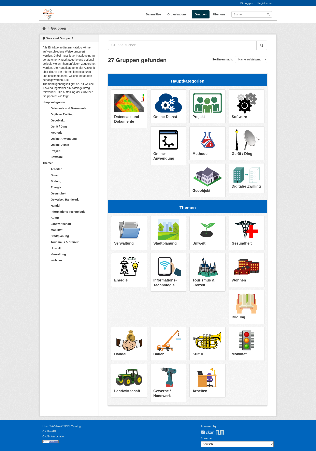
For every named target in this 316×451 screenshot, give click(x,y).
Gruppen (200, 14)
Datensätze (153, 14)
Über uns (219, 14)
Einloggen (246, 3)
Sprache (206, 438)
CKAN (207, 432)
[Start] (44, 28)
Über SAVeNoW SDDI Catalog (61, 426)
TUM (217, 432)
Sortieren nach (222, 59)
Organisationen (177, 14)
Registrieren (264, 3)
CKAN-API (49, 431)
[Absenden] (268, 14)
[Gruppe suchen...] (182, 45)
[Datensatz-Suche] (251, 14)
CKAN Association (54, 436)
